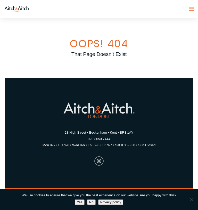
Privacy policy (110, 202)
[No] (191, 199)
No (91, 202)
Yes (79, 202)
